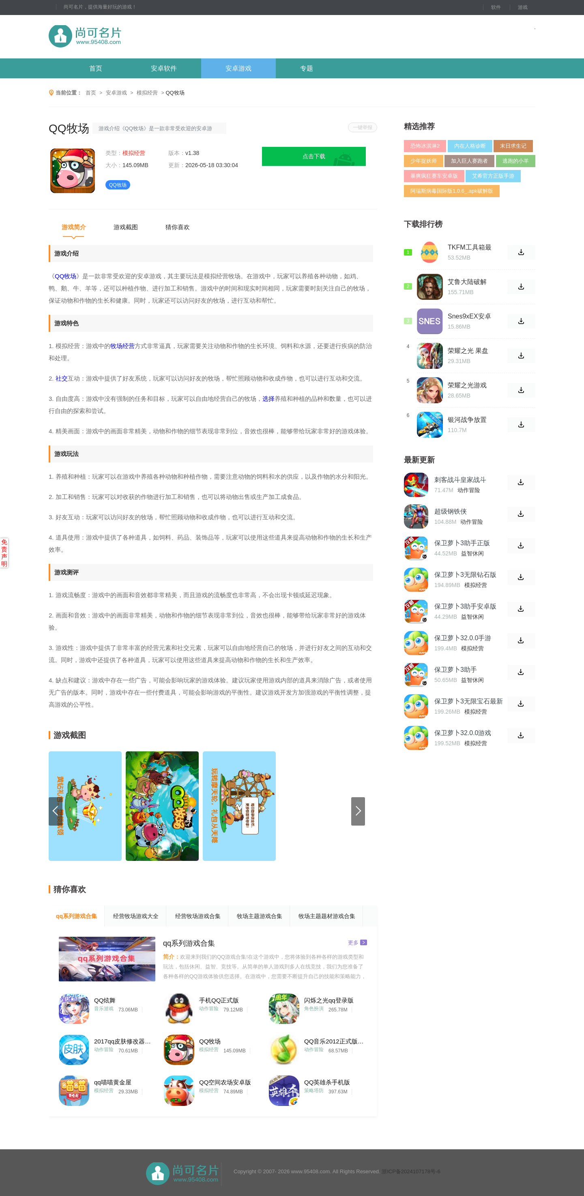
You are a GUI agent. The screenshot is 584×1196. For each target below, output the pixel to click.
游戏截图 (126, 227)
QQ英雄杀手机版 (327, 1082)
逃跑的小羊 (515, 161)
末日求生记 (513, 146)
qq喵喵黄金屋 (112, 1082)
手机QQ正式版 (219, 1000)
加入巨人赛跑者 (469, 161)
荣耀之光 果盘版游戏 (468, 351)
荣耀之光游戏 (467, 385)
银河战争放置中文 (467, 420)
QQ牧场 (210, 1041)
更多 (357, 942)
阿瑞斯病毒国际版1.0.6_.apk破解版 (451, 191)
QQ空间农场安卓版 (225, 1082)
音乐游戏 (104, 1008)
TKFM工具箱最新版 (470, 247)
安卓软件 (164, 68)
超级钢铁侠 (450, 511)
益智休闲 (472, 553)
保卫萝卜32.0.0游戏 (462, 732)
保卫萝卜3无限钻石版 (465, 574)
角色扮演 (314, 1008)
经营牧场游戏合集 (198, 916)
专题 (306, 68)
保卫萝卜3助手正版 (462, 543)
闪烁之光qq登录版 (329, 1000)
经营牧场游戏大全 (136, 916)
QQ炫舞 (105, 1000)
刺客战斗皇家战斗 (460, 479)
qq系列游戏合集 (76, 916)
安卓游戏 (238, 68)
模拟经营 (147, 93)
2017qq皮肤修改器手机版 (124, 1041)
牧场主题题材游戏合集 (326, 916)
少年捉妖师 (423, 161)
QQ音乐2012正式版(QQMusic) (334, 1041)
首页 (95, 68)
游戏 (523, 7)
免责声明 (4, 552)
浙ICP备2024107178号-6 (411, 1171)
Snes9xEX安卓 (469, 316)
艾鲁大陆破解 (467, 281)
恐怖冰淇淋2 (425, 146)
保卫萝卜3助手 (455, 669)
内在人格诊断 (470, 146)
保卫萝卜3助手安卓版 (465, 606)
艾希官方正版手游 (493, 176)
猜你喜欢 (177, 227)
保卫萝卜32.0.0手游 (462, 638)
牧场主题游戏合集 (259, 916)
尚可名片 (129, 36)
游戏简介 (74, 227)
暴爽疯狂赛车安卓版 (434, 176)
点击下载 (314, 156)
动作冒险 (209, 1008)
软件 (496, 7)
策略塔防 (314, 1090)
